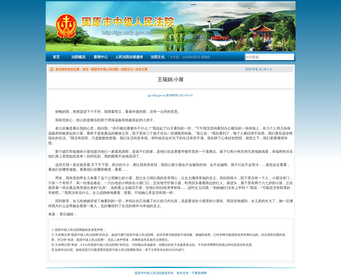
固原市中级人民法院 (104, 69)
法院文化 (158, 57)
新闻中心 (101, 57)
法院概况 (78, 57)
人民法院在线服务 (129, 57)
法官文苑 (141, 69)
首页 (56, 57)
